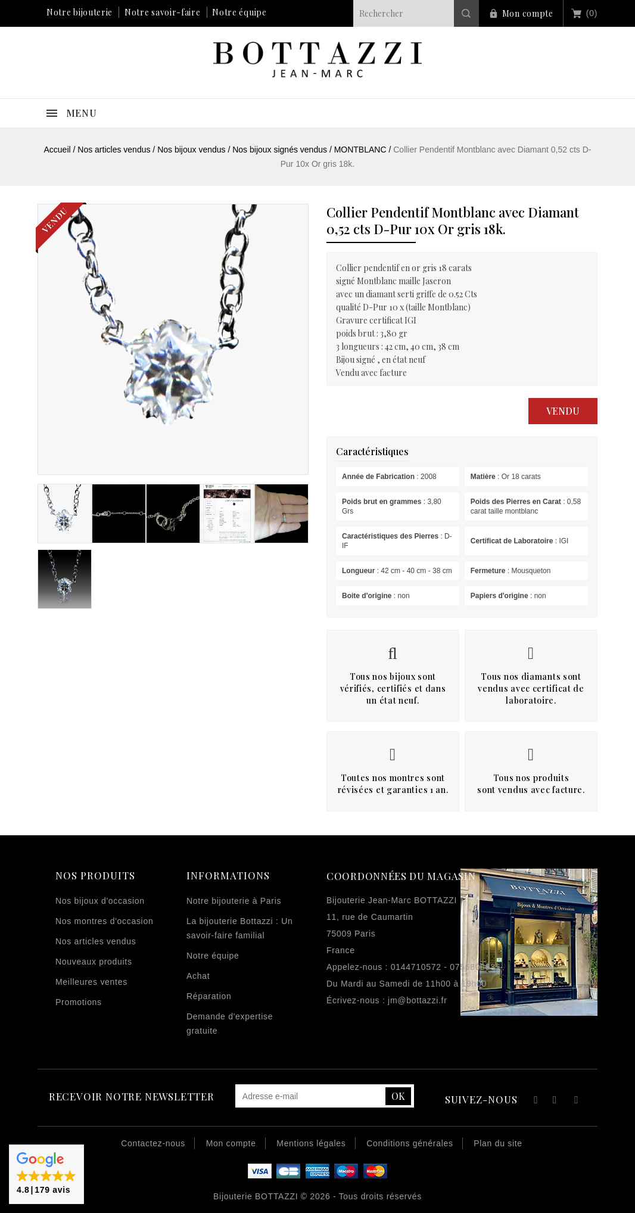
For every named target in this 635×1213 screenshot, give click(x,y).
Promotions (78, 1002)
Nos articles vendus (95, 941)
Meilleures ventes (91, 982)
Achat (198, 976)
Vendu (563, 411)
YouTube (555, 1101)
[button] (46, 1174)
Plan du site (498, 1143)
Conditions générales (409, 1143)
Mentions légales (310, 1143)
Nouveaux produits (93, 961)
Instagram (576, 1101)
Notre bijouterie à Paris (233, 901)
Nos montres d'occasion (104, 921)
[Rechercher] (416, 13)
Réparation (209, 996)
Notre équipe (239, 12)
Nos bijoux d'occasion (100, 901)
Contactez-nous (153, 1143)
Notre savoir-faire (162, 12)
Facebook (534, 1101)
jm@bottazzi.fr (417, 1000)
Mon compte (527, 13)
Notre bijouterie (79, 12)
